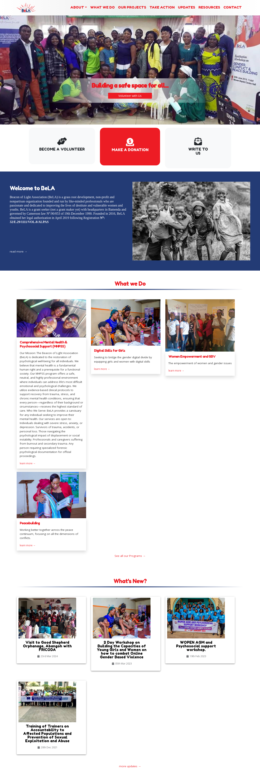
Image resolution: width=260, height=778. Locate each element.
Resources (209, 7)
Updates (186, 7)
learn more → (28, 484)
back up (191, 773)
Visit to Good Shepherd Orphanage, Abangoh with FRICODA (97, 727)
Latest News (86, 716)
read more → (33, 244)
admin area (207, 773)
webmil (223, 773)
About (77, 7)
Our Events (139, 726)
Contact (232, 7)
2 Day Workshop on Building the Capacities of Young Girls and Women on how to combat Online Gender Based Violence (97, 746)
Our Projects (132, 7)
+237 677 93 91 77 (231, 738)
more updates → (130, 636)
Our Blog (138, 730)
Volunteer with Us (130, 91)
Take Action (162, 7)
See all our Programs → (130, 495)
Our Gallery (139, 722)
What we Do (102, 7)
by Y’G (238, 773)
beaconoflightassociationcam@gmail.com (217, 743)
